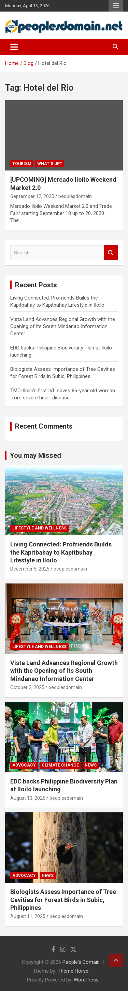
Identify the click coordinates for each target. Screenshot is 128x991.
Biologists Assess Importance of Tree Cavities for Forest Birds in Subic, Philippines (63, 899)
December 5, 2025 (29, 569)
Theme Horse (73, 971)
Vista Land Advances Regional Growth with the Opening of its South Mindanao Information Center (62, 326)
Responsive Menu (116, 6)
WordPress (86, 980)
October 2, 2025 (27, 687)
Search (111, 252)
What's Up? (49, 163)
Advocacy (24, 765)
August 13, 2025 (27, 798)
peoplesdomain (75, 196)
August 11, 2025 (27, 916)
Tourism (21, 163)
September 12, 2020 (32, 196)
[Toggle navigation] (14, 47)
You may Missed (35, 455)
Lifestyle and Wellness (39, 528)
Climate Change (60, 765)
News (91, 765)
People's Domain (81, 962)
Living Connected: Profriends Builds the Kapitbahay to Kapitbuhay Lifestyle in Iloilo (61, 552)
